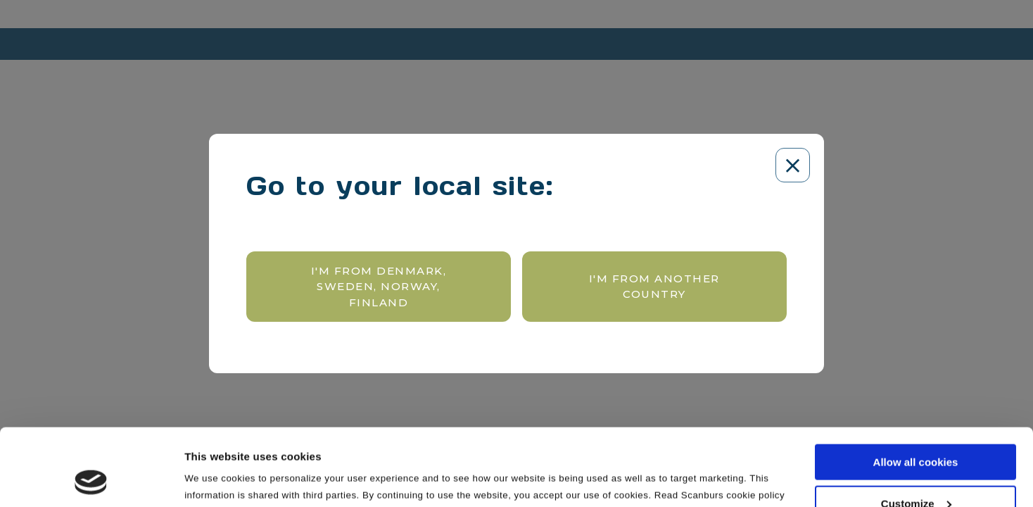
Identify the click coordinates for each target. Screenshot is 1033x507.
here (194, 439)
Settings (205, 478)
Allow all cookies (915, 390)
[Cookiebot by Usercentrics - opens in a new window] (91, 479)
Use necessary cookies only (915, 472)
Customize (916, 431)
